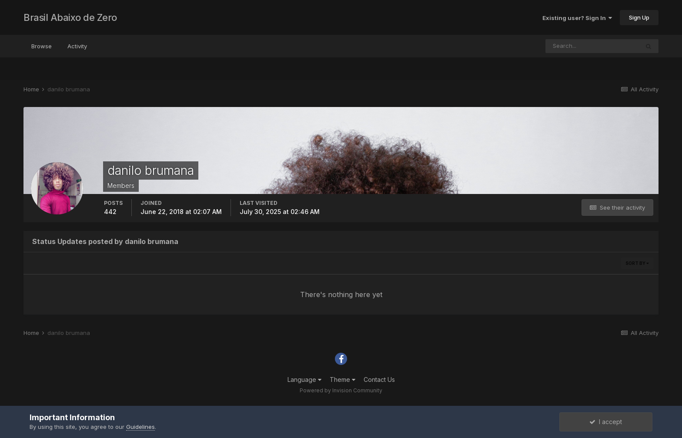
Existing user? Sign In (577, 17)
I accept (605, 421)
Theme (342, 379)
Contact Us (379, 379)
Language (304, 379)
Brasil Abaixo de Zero (70, 17)
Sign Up (639, 17)
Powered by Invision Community (341, 390)
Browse (41, 46)
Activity (77, 46)
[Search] (592, 46)
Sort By (637, 263)
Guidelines (140, 426)
